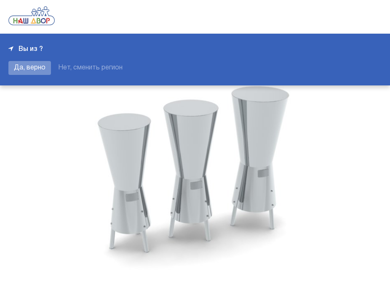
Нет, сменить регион (90, 68)
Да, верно (29, 68)
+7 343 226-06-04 (352, 16)
